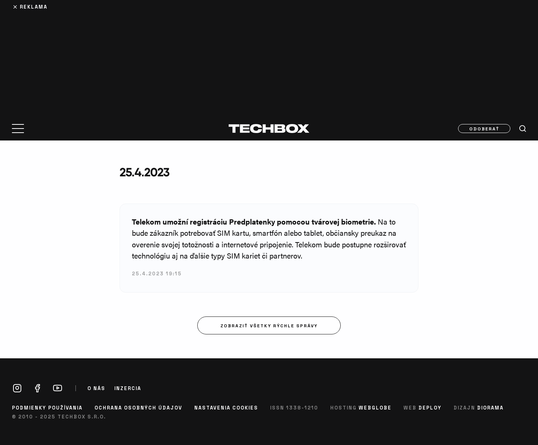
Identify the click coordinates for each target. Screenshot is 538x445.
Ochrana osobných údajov (138, 407)
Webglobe (375, 407)
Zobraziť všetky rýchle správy (269, 325)
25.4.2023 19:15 (157, 273)
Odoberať (484, 128)
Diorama (490, 407)
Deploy (430, 407)
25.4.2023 (144, 172)
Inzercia (127, 388)
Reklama (33, 6)
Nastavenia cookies (226, 407)
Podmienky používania (47, 407)
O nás (96, 388)
